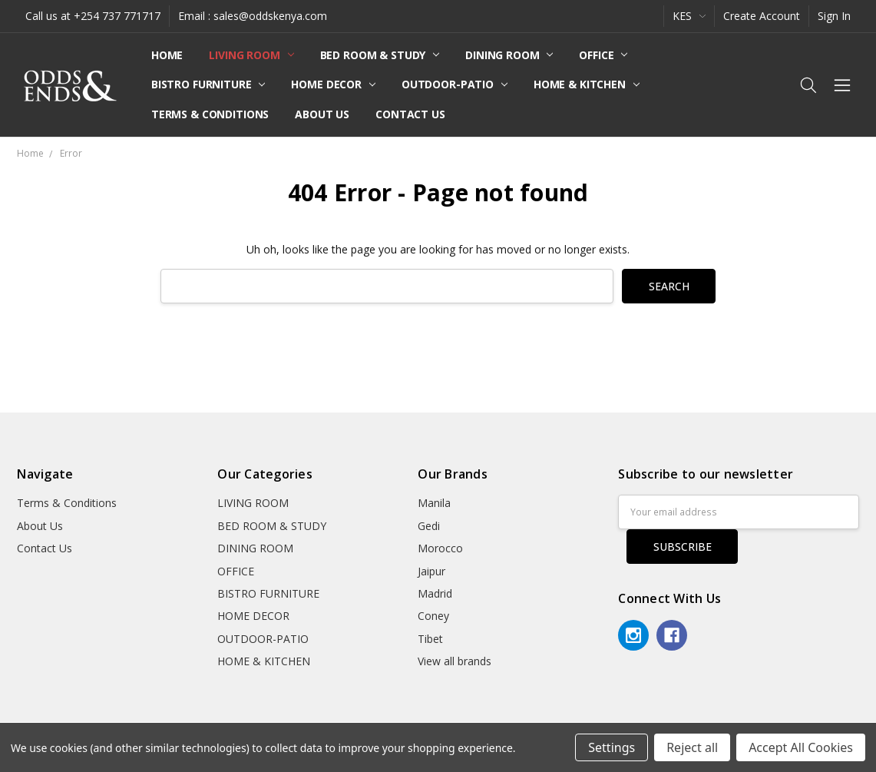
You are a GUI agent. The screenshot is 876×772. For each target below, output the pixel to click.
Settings (611, 747)
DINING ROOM (509, 55)
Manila (434, 502)
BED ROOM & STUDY (380, 55)
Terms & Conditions (210, 114)
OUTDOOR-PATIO (454, 84)
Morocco (440, 548)
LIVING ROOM (251, 55)
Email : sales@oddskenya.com (252, 15)
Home (167, 55)
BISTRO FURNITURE (208, 84)
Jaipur (431, 571)
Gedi (429, 526)
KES (689, 15)
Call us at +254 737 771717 (92, 15)
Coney (433, 615)
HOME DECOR (333, 84)
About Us (322, 114)
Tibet (430, 638)
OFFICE (603, 55)
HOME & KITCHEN (587, 84)
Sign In (834, 15)
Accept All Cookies (801, 747)
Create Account (761, 15)
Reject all (692, 747)
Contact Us (410, 114)
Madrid (435, 593)
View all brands (454, 661)
